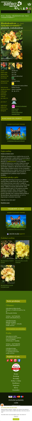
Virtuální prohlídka (16, 329)
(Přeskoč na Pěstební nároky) (7, 153)
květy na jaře (15, 109)
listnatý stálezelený (17, 112)
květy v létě (15, 111)
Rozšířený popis (5, 203)
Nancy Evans (26, 160)
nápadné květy (16, 114)
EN (30, 8)
